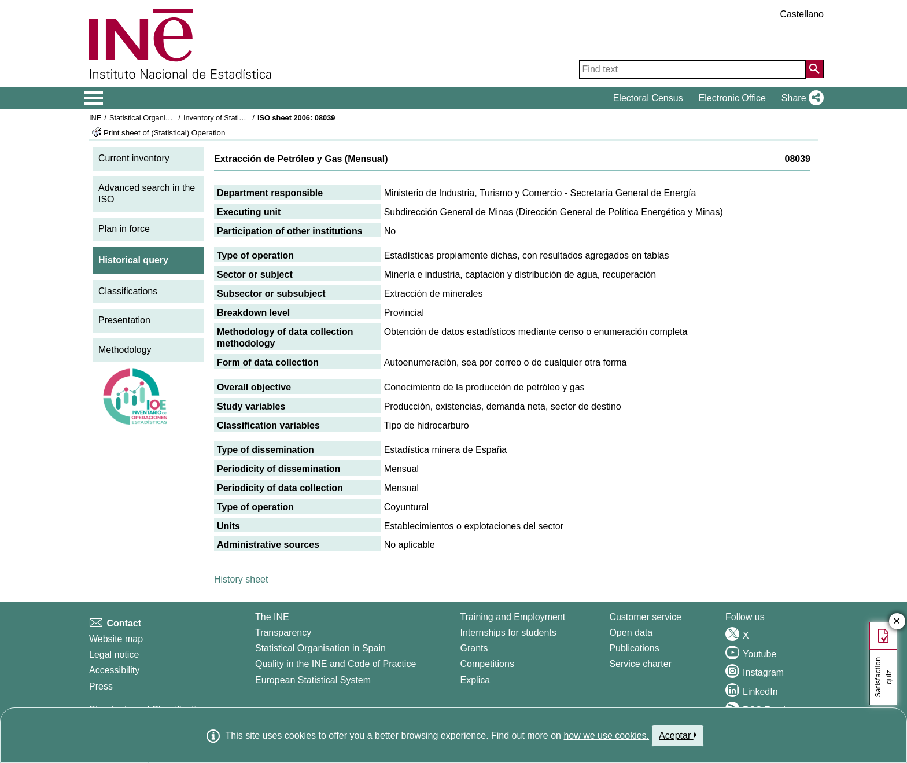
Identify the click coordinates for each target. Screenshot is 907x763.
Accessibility (114, 670)
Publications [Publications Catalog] (634, 648)
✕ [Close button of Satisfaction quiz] (897, 621)
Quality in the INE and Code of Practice (335, 664)
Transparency (283, 632)
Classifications (127, 291)
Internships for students (508, 632)
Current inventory (133, 158)
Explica (475, 680)
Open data (630, 632)
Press (101, 686)
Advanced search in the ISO (146, 194)
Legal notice (114, 654)
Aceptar (677, 735)
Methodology (125, 350)
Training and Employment (513, 617)
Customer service (645, 617)
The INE (272, 617)
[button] (800, 98)
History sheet (241, 579)
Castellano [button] (802, 14)
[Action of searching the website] (814, 69)
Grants (474, 648)
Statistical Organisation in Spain (161, 117)
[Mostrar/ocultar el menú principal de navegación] (94, 98)
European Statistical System (313, 680)
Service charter (640, 664)
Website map (116, 639)
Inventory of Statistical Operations (238, 117)
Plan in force (124, 229)
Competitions (487, 664)
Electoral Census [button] (648, 98)
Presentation (124, 320)
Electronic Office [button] (732, 98)
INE (95, 117)
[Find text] (692, 69)
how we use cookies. (606, 735)
